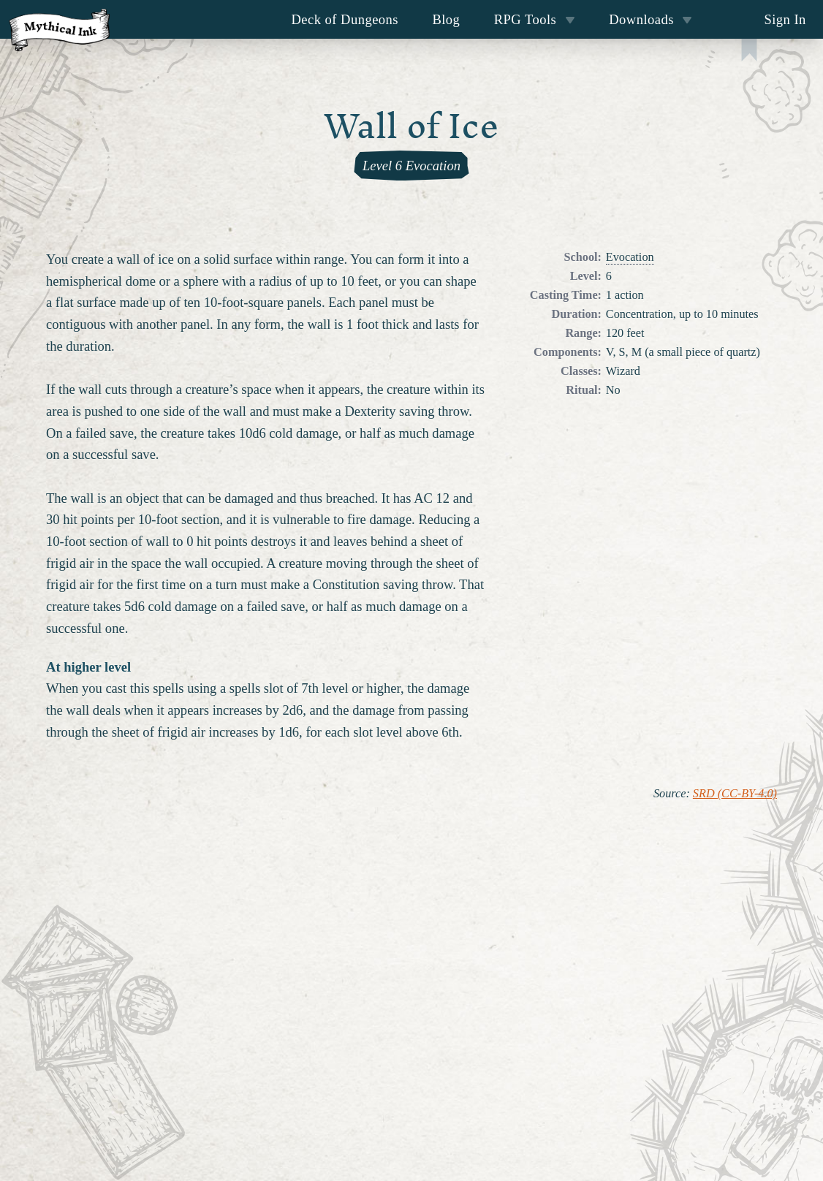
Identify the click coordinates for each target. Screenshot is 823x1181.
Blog (446, 19)
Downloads (650, 19)
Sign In (784, 19)
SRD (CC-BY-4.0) (735, 793)
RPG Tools (534, 19)
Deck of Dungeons (345, 19)
